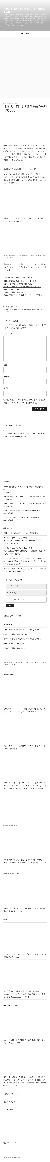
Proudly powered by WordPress (12, 1157)
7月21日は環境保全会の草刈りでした (17, 292)
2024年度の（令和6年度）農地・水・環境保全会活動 (18, 309)
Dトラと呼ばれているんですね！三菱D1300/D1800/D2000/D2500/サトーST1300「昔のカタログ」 (24, 540)
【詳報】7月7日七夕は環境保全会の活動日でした (22, 287)
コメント (7, 333)
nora (15, 103)
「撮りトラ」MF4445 (11, 533)
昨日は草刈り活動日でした (13, 289)
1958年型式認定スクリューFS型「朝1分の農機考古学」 (24, 503)
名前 (5, 365)
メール (6, 377)
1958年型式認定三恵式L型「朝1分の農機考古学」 (22, 510)
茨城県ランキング (9, 1143)
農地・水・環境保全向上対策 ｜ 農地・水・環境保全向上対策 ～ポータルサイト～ (25, 1077)
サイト (6, 388)
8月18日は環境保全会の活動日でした (17, 284)
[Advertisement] (25, 50)
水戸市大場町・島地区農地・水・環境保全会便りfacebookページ (25, 991)
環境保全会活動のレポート (12, 307)
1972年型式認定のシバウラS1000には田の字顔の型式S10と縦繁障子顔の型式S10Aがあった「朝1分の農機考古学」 (24, 561)
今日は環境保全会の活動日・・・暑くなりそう (21, 281)
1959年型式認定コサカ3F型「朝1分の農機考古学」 (23, 517)
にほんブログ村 (9, 1102)
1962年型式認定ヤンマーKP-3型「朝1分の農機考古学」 (24, 497)
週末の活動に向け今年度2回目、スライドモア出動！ (23, 295)
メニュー (25, 33)
